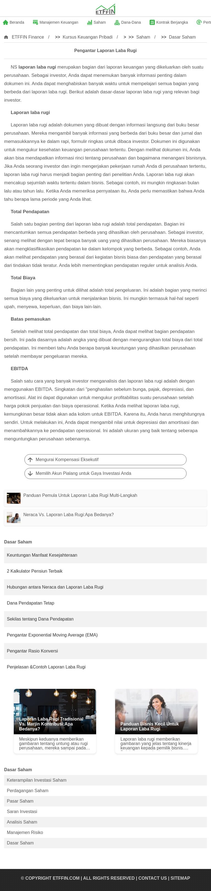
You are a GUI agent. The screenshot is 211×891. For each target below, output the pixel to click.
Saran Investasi (22, 811)
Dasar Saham (182, 37)
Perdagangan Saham (27, 790)
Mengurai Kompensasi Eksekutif (67, 459)
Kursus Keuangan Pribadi (87, 37)
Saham (143, 37)
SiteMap (180, 878)
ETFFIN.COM (66, 878)
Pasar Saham (20, 801)
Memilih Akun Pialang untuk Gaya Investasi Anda (83, 473)
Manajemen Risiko (25, 832)
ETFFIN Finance (28, 37)
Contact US (152, 878)
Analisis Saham (22, 822)
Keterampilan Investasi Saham (36, 780)
